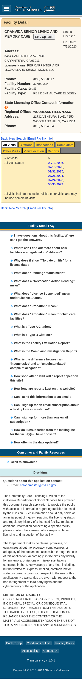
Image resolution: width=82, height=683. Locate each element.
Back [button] (4, 138)
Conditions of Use (39, 643)
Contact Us (50, 650)
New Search (17, 138)
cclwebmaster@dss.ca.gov (38, 485)
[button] (4, 138)
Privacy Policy (64, 643)
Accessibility (30, 650)
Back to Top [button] (14, 643)
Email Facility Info (40, 138)
